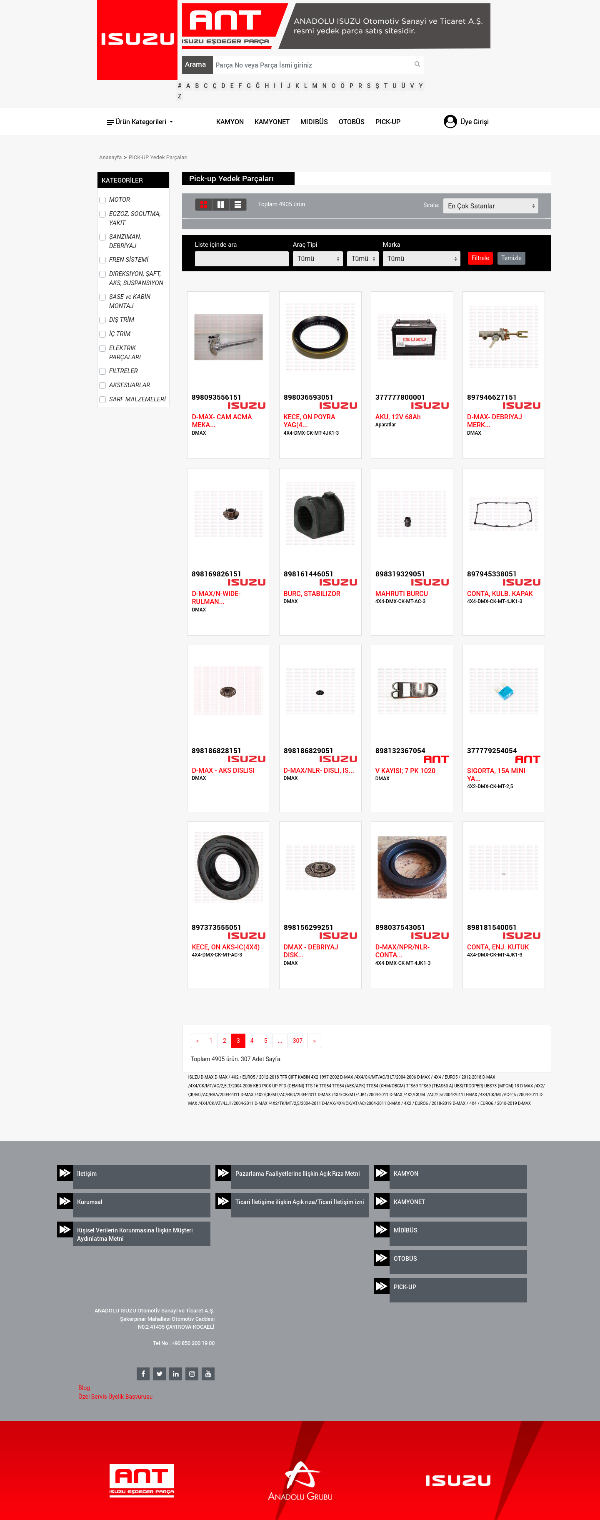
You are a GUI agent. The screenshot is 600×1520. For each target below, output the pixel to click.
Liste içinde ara (216, 244)
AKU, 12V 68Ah (398, 417)
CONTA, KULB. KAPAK (500, 594)
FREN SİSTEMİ (128, 259)
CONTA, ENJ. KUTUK (498, 947)
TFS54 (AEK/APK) (349, 1086)
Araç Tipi (305, 244)
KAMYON (230, 121)
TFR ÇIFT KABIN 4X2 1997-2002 (310, 1077)
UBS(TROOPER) (469, 1086)
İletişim (87, 1173)
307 (298, 1040)
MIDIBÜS (314, 121)
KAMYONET (272, 121)
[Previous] (198, 1041)
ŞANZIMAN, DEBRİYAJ (125, 241)
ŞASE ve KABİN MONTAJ (129, 301)
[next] (314, 1041)
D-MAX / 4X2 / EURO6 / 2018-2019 (420, 1103)
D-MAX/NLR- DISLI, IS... (319, 770)
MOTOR (119, 199)
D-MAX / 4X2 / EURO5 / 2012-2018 (247, 1077)
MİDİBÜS (406, 1230)
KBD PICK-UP (266, 1086)
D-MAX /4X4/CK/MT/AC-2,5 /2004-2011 (502, 1094)
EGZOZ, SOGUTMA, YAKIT (135, 218)
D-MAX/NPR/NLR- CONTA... (402, 951)
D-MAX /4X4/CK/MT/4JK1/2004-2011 (354, 1094)
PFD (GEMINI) (292, 1086)
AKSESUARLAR (129, 385)
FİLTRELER (123, 371)
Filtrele (480, 258)
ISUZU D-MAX (201, 1077)
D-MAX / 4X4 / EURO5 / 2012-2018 (449, 1077)
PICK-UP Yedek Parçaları (158, 157)
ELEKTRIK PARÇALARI (125, 352)
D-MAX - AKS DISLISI (223, 770)
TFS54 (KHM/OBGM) (386, 1086)
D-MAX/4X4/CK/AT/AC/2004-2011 (355, 1103)
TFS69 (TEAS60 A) (436, 1086)
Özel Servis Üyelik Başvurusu (115, 1396)
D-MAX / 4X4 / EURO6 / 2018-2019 (485, 1103)
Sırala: (431, 205)
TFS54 (325, 1086)
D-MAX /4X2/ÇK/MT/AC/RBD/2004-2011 (279, 1094)
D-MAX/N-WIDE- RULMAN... (216, 598)
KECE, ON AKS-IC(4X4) (226, 947)
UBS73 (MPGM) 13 (502, 1086)
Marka (391, 244)
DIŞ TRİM (121, 319)
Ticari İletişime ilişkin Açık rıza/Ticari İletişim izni (299, 1202)
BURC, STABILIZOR (312, 594)
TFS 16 (312, 1086)
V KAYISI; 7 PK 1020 (405, 771)
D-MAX (524, 1103)
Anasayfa (110, 157)
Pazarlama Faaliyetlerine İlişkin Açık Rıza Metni (297, 1173)
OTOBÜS (352, 121)
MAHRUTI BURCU (401, 594)
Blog (84, 1388)
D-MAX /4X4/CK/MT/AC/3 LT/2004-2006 (378, 1077)
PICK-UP (387, 121)
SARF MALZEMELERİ (137, 399)
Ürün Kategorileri (137, 121)
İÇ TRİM (119, 334)
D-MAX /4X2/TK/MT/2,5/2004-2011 (288, 1103)
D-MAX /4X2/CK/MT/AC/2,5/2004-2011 (427, 1094)
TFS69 (412, 1086)
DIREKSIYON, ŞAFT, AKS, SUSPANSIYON (136, 278)
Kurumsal (89, 1202)
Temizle (511, 258)
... (280, 1040)
